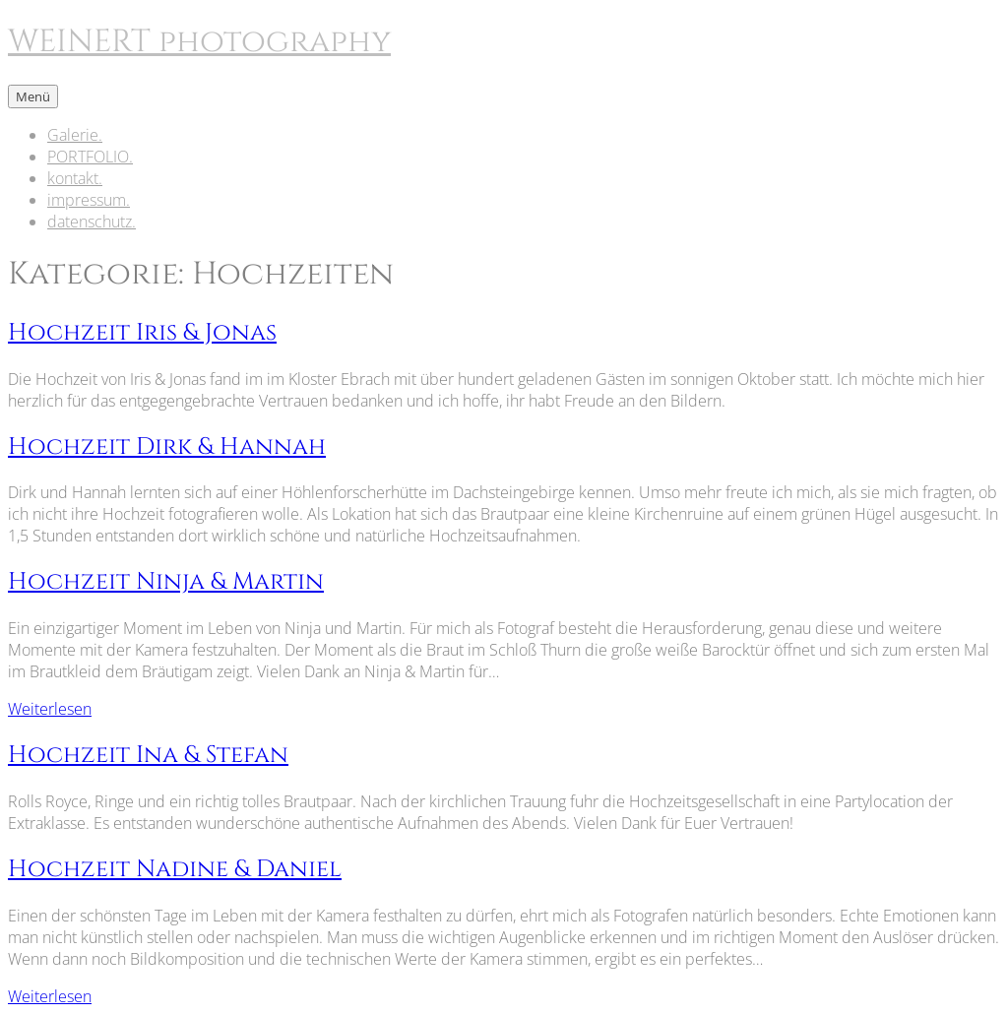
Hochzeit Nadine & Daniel (175, 869)
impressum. (88, 200)
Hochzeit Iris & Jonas (142, 333)
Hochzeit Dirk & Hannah (167, 447)
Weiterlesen (50, 709)
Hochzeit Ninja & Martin (166, 582)
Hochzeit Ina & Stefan (148, 755)
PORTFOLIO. (90, 156)
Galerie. (74, 135)
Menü (33, 96)
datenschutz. (91, 221)
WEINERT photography (199, 42)
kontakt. (74, 178)
